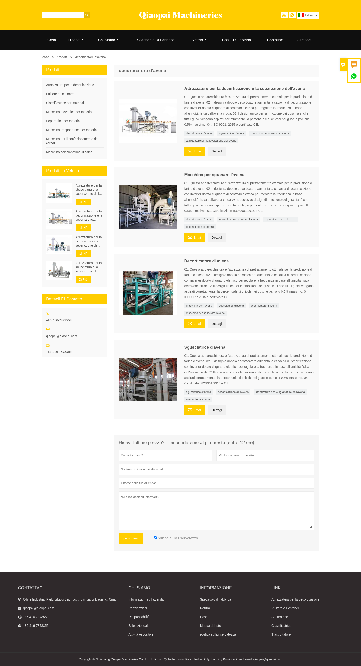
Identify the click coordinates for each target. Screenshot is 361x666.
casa (45, 57)
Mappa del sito (210, 625)
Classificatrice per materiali (65, 103)
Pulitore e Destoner (60, 94)
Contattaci (275, 40)
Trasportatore (281, 634)
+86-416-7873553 (59, 320)
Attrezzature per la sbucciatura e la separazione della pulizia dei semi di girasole (89, 190)
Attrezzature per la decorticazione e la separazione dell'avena (89, 215)
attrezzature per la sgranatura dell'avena (280, 392)
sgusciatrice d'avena (231, 133)
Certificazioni (137, 608)
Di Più (83, 202)
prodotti (62, 57)
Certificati (304, 40)
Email (194, 150)
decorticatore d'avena (199, 133)
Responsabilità (139, 617)
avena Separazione (198, 399)
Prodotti (76, 40)
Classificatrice (281, 625)
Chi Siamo (108, 40)
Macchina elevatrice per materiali (69, 112)
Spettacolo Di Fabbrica (155, 40)
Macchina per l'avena (199, 305)
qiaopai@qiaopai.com (61, 336)
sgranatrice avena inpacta (280, 219)
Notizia (199, 40)
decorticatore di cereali (200, 227)
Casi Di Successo (236, 40)
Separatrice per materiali (63, 121)
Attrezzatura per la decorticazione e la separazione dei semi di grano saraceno (89, 241)
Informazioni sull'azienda (146, 599)
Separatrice (279, 617)
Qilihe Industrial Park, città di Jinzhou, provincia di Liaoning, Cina (69, 599)
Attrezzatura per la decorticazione (70, 85)
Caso (204, 617)
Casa (51, 40)
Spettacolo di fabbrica (215, 599)
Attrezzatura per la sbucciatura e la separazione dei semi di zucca (89, 267)
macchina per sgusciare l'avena (270, 133)
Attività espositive (140, 634)
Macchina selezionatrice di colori (69, 152)
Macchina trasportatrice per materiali (72, 130)
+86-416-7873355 (59, 352)
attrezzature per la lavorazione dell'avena (211, 140)
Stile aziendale (138, 625)
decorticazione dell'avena (233, 392)
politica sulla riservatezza (218, 634)
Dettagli (217, 151)
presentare (131, 538)
